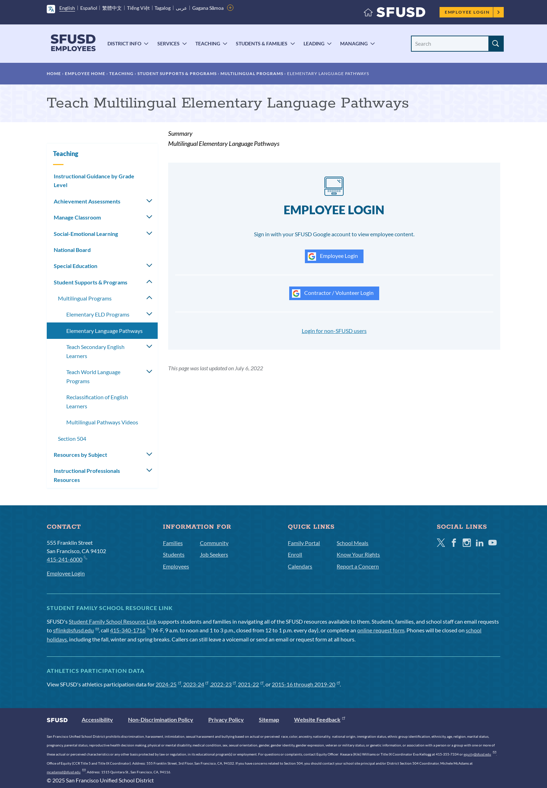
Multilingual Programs (251, 73)
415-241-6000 (67, 559)
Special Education (75, 265)
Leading (314, 43)
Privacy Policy (226, 719)
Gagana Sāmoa (208, 8)
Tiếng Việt (138, 8)
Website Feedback (319, 719)
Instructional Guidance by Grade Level (94, 180)
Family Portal (304, 543)
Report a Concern (358, 566)
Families (173, 543)
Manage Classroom (77, 217)
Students (174, 554)
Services (168, 43)
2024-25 (168, 684)
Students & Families (261, 43)
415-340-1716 (130, 630)
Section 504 (72, 438)
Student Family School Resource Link (113, 621)
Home (54, 73)
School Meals (352, 543)
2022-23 (223, 684)
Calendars (300, 566)
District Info (124, 43)
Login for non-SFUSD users (334, 330)
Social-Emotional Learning (86, 233)
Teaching (207, 43)
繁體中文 (112, 8)
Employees (176, 566)
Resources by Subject (80, 454)
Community (214, 543)
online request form (380, 630)
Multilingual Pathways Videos (102, 422)
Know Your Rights (358, 554)
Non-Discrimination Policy (160, 719)
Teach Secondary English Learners (95, 351)
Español (88, 8)
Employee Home (85, 73)
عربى (181, 8)
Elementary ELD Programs (97, 314)
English (67, 8)
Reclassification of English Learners (97, 401)
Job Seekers (214, 554)
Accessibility (97, 719)
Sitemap (269, 719)
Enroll (295, 554)
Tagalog (163, 8)
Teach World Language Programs (93, 376)
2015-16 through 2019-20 (306, 684)
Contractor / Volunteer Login (333, 293)
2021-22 (250, 684)
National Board (72, 249)
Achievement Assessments (87, 201)
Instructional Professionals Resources (87, 475)
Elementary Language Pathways (104, 330)
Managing (354, 43)
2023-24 (196, 684)
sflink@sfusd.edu (76, 630)
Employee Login (472, 12)
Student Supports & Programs (177, 73)
